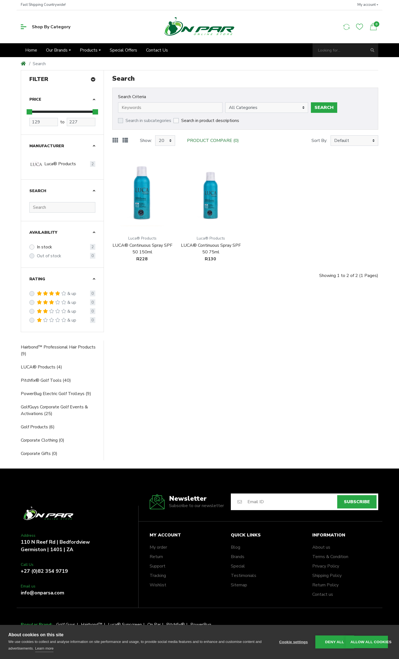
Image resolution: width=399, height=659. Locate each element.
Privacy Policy (325, 566)
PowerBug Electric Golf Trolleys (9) (56, 394)
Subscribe (357, 502)
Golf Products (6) (38, 427)
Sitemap (239, 585)
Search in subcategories (148, 121)
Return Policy (325, 585)
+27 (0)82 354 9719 (44, 571)
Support (157, 566)
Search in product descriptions (210, 121)
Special (238, 566)
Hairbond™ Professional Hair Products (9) (58, 350)
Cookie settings (293, 642)
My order (158, 547)
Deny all (334, 642)
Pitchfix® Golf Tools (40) (46, 380)
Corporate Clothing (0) (42, 440)
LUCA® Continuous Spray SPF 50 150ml (142, 248)
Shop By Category (45, 27)
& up (56, 294)
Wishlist (158, 585)
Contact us (322, 594)
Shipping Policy (327, 576)
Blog (235, 547)
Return (156, 557)
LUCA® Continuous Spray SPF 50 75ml (211, 248)
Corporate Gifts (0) (39, 454)
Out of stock (49, 256)
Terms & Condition (330, 557)
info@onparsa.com (42, 592)
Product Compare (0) (213, 141)
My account (165, 535)
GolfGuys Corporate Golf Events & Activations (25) (54, 410)
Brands (237, 557)
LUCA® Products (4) (41, 367)
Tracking (158, 576)
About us (321, 547)
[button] (368, 5)
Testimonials (243, 576)
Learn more (44, 648)
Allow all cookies (369, 642)
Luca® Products (52, 164)
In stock (44, 247)
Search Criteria (132, 97)
